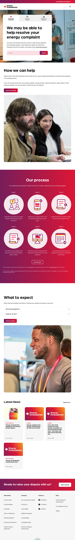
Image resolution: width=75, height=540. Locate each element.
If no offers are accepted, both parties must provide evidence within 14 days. (14, 253)
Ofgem (58, 485)
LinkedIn (43, 483)
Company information (10, 497)
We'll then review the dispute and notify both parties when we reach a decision (37, 253)
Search (44, 53)
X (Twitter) (44, 479)
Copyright (7, 483)
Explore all (67, 402)
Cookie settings (8, 479)
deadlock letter (53, 267)
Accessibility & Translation (63, 1)
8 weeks (31, 267)
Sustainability (25, 492)
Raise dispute (65, 459)
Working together (9, 492)
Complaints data (26, 497)
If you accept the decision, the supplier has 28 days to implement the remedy (61, 253)
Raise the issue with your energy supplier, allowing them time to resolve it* (13, 218)
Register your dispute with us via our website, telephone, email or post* (37, 218)
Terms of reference (9, 488)
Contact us (24, 479)
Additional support (26, 488)
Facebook (43, 475)
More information (41, 47)
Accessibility (24, 483)
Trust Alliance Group (62, 481)
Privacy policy (8, 475)
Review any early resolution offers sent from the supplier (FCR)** (61, 217)
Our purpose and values (28, 475)
